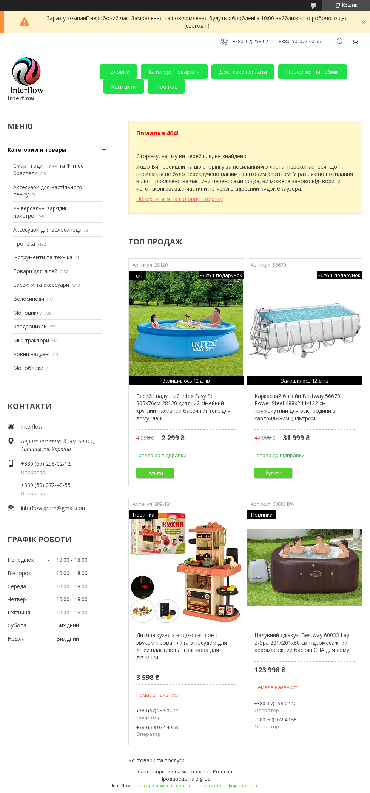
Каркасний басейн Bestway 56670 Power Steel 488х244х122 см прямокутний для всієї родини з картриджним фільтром (297, 407)
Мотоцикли (28, 312)
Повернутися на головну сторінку (179, 198)
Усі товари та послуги (156, 760)
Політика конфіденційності (229, 785)
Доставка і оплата (243, 71)
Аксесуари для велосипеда (47, 229)
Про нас (166, 86)
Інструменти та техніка (42, 257)
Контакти (123, 86)
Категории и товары (37, 149)
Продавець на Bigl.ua (185, 778)
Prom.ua (222, 771)
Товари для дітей (35, 271)
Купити (155, 473)
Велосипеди (28, 298)
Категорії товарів (171, 71)
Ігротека (24, 243)
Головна (118, 71)
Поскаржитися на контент (165, 785)
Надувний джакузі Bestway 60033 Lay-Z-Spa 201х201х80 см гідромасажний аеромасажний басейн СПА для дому (302, 642)
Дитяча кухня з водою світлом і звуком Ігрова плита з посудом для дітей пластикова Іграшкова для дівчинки (181, 646)
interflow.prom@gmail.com (54, 508)
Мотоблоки (28, 368)
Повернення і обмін (312, 71)
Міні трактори (31, 340)
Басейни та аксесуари (41, 284)
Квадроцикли (30, 326)
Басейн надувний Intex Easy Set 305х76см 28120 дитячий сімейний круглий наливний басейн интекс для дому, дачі (183, 407)
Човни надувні (31, 354)
